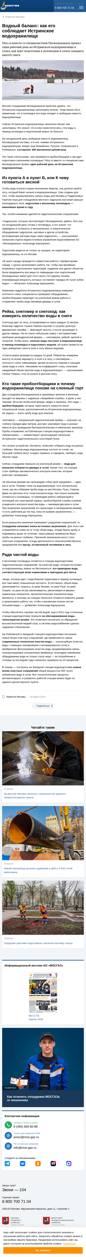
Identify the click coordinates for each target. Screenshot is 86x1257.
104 (22, 1190)
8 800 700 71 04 (64, 7)
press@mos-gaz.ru (26, 1137)
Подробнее (69, 1243)
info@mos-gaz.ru (25, 1147)
